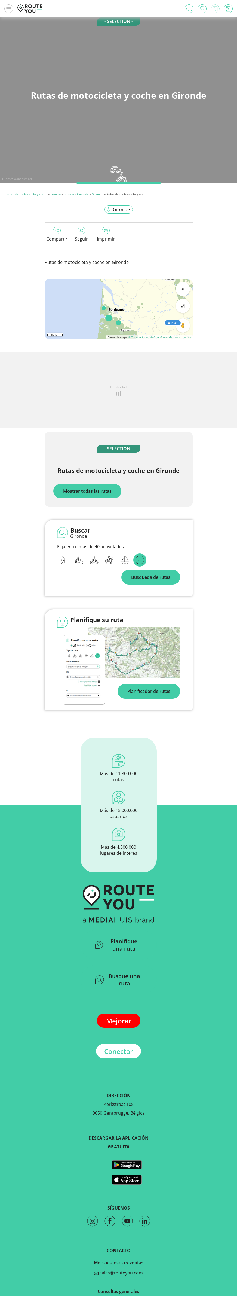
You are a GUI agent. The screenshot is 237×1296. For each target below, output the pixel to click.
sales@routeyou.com (118, 1273)
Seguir (81, 234)
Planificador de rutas (148, 691)
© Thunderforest (139, 337)
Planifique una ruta (116, 945)
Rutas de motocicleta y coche (27, 194)
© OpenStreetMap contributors (170, 337)
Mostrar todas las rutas (87, 491)
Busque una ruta (117, 979)
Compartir (56, 234)
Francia (55, 194)
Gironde (83, 194)
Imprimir (106, 234)
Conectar (118, 1051)
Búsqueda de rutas (150, 577)
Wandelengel (23, 179)
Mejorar (118, 1020)
